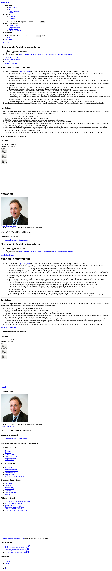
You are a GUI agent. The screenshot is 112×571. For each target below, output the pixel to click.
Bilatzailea (12, 18)
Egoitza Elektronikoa (15, 30)
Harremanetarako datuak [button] (12, 59)
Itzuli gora (8, 563)
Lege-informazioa (14, 27)
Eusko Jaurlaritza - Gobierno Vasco (30, 54)
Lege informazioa (10, 458)
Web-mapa (12, 20)
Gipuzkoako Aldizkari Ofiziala (14, 507)
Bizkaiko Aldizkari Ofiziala (13, 505)
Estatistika (8, 494)
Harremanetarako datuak (8, 327)
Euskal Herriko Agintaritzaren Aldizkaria (17, 502)
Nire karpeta (8, 39)
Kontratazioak (9, 487)
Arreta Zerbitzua (10, 472)
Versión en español (10, 560)
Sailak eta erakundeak (11, 471)
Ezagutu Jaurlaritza (11, 469)
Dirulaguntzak (9, 485)
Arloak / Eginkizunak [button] (11, 58)
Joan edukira (5, 2)
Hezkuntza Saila (6, 43)
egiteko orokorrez (24, 71)
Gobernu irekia (9, 474)
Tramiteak (12, 13)
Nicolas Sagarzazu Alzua (19, 51)
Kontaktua (12, 16)
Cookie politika (13, 29)
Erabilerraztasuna (14, 25)
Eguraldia (8, 490)
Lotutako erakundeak (7, 426)
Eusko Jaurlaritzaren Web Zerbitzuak (12, 538)
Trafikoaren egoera (11, 492)
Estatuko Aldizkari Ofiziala (13, 509)
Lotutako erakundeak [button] (11, 63)
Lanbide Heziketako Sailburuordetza (62, 54)
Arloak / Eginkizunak (7, 255)
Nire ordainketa (9, 489)
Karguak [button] (7, 61)
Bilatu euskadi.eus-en (15, 21)
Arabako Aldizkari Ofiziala (13, 503)
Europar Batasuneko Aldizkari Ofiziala (17, 510)
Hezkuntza (46, 54)
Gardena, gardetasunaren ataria (14, 476)
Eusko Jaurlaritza (14, 11)
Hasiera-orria (13, 7)
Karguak (3, 387)
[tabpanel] (56, 99)
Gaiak (10, 9)
